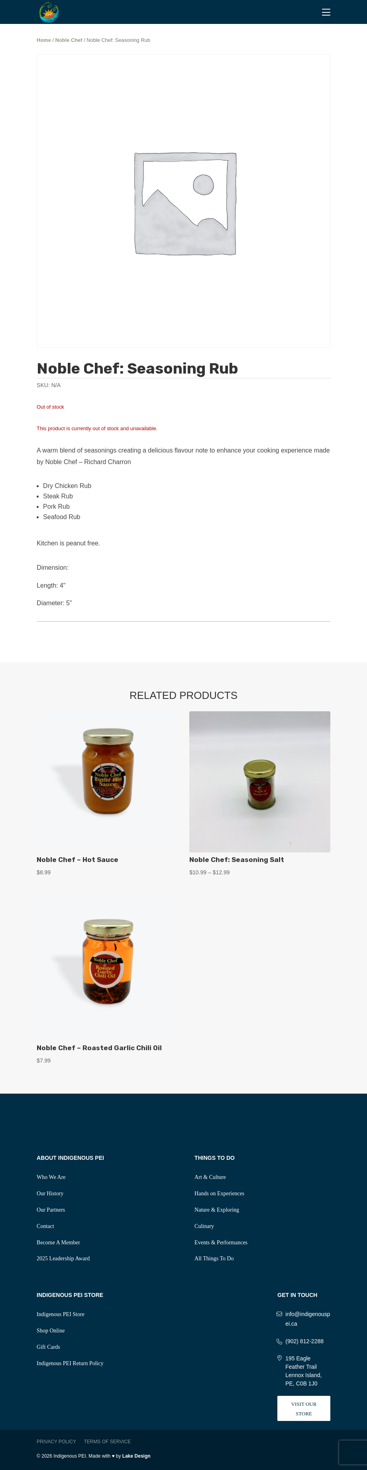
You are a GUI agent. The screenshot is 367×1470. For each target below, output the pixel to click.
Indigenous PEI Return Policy (70, 1363)
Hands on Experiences (219, 1193)
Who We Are (51, 1177)
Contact (45, 1226)
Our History (50, 1193)
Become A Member (58, 1243)
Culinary (204, 1226)
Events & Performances (220, 1243)
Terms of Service (107, 1441)
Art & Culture (210, 1177)
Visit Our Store (304, 1409)
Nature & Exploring (216, 1210)
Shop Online (51, 1331)
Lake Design (136, 1456)
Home (44, 40)
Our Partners (51, 1210)
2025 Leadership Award (63, 1258)
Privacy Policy (56, 1441)
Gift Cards (48, 1347)
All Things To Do (214, 1258)
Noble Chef (68, 40)
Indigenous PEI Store (60, 1314)
